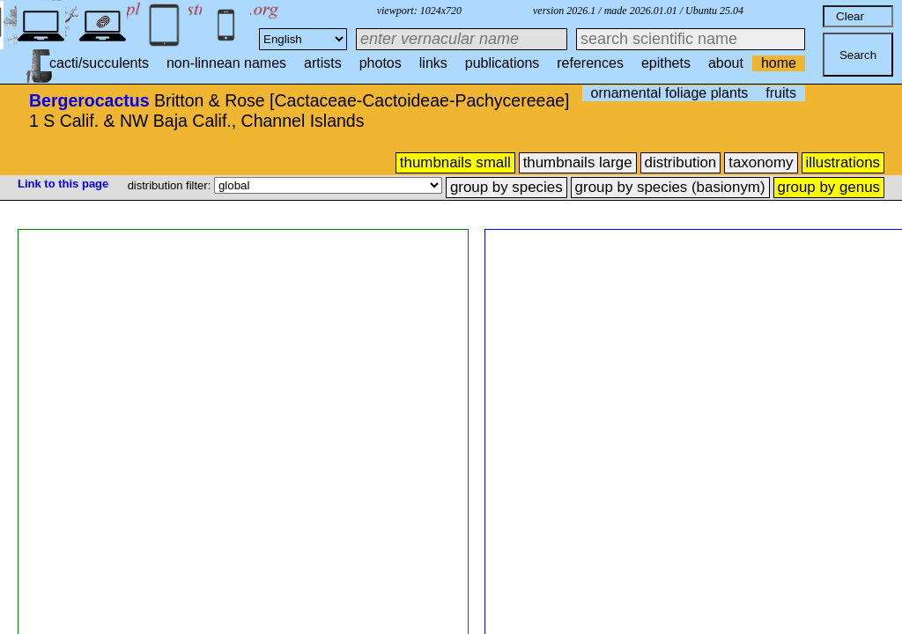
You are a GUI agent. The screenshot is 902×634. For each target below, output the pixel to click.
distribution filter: (171, 185)
